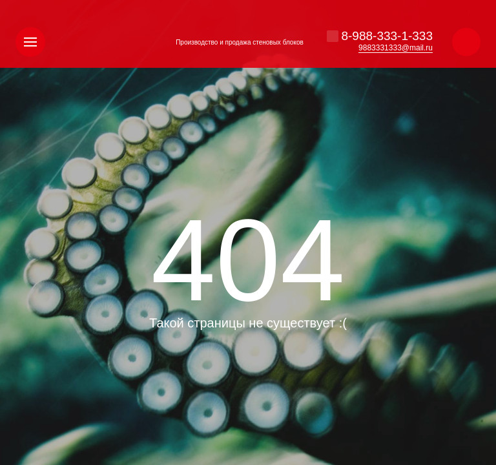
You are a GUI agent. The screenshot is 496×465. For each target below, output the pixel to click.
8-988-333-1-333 (387, 36)
